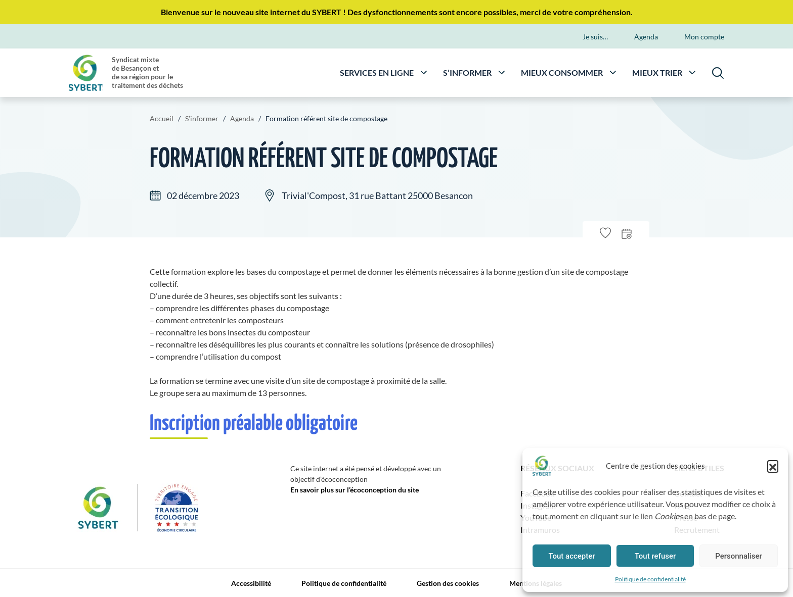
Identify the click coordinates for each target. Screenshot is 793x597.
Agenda (646, 36)
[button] (773, 466)
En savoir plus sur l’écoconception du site (354, 489)
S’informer (467, 72)
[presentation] (626, 233)
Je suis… (595, 36)
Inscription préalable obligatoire (254, 424)
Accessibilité (251, 583)
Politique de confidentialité (650, 579)
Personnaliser (738, 556)
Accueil (161, 118)
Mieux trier (657, 72)
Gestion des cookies (448, 583)
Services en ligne (377, 72)
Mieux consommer (562, 72)
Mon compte (704, 36)
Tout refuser (655, 556)
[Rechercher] (718, 72)
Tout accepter (571, 556)
